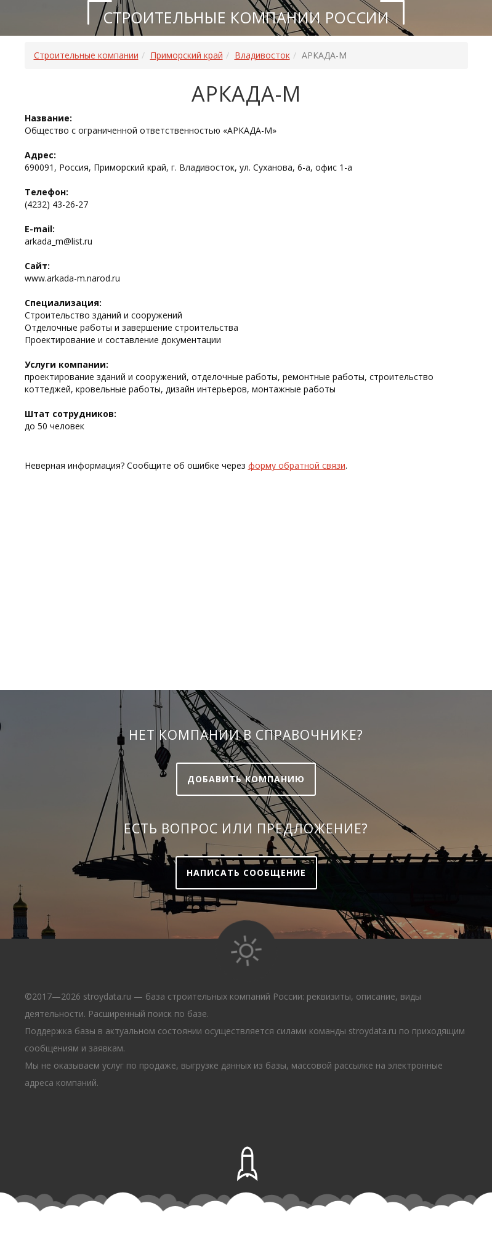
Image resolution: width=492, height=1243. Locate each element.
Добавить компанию (246, 779)
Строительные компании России (246, 17)
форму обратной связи (296, 465)
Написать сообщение (246, 872)
